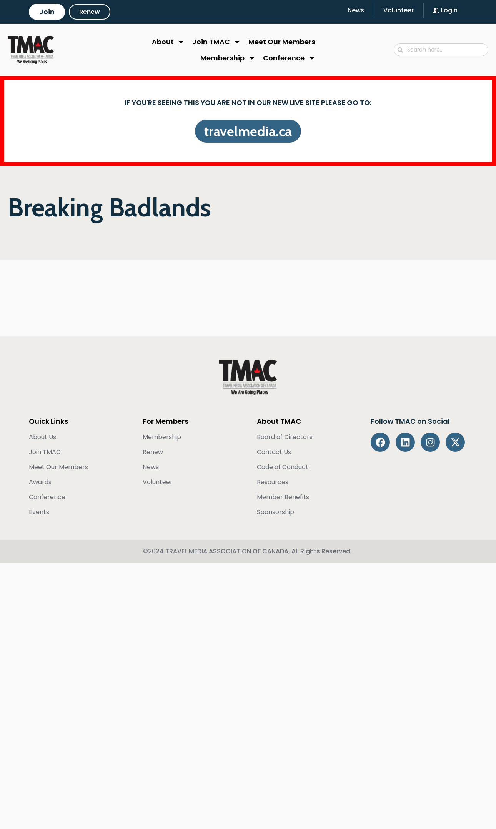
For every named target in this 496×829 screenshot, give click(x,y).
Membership (227, 58)
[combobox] (441, 49)
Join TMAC (216, 42)
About (168, 42)
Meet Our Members (281, 42)
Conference (289, 58)
